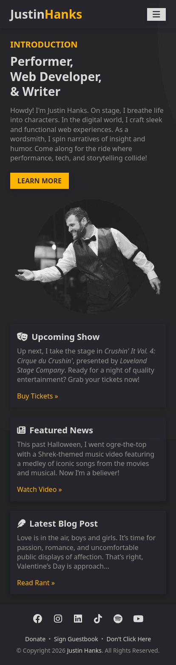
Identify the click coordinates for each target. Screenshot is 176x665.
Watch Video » (39, 489)
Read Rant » (36, 582)
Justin (46, 14)
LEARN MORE (39, 180)
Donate (35, 639)
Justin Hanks (84, 650)
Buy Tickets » (37, 396)
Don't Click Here (128, 639)
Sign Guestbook (76, 639)
